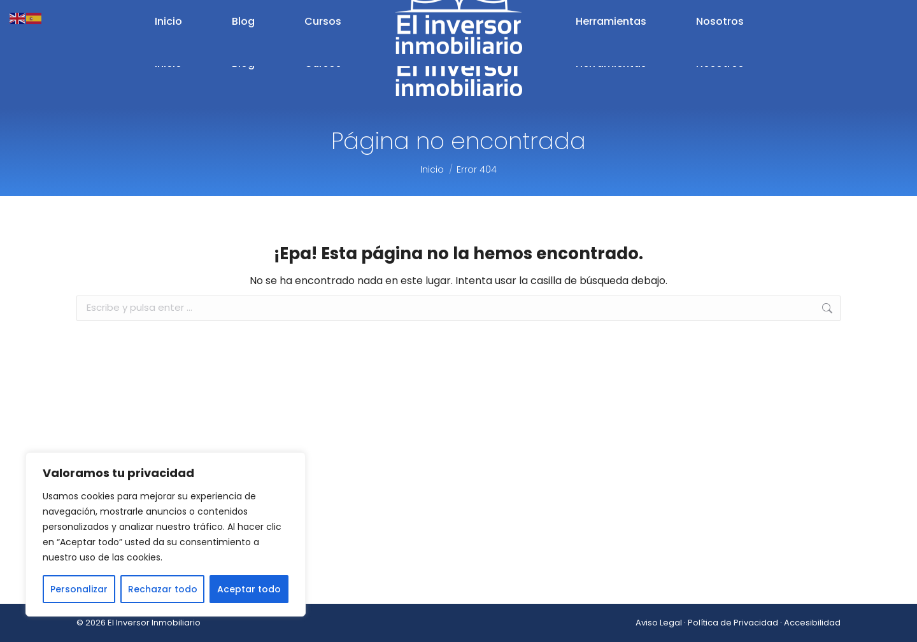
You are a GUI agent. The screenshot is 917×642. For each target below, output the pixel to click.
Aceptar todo (249, 589)
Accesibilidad (812, 623)
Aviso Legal (659, 623)
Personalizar (79, 589)
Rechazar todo (162, 589)
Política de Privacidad (733, 623)
